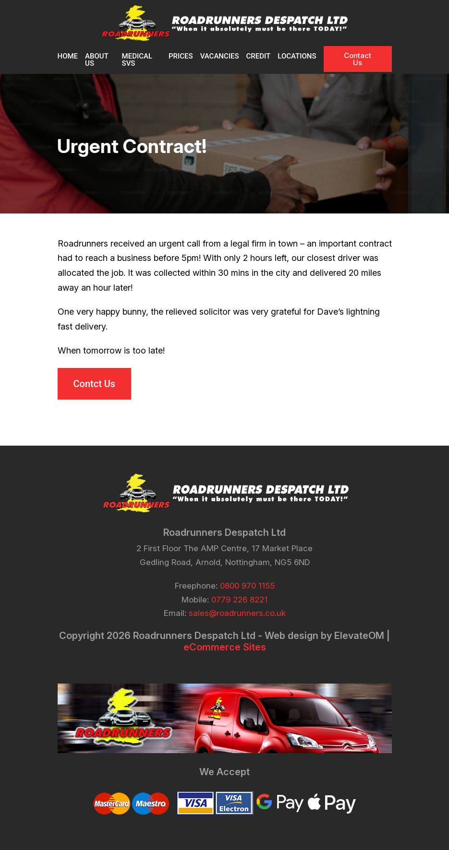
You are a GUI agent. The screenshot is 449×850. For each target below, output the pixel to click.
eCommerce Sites (224, 647)
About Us (96, 60)
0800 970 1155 (247, 585)
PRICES (181, 56)
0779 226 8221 (239, 599)
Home (68, 56)
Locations (297, 56)
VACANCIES (219, 56)
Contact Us (357, 59)
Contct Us (94, 384)
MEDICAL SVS (137, 60)
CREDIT (258, 56)
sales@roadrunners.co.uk (237, 613)
